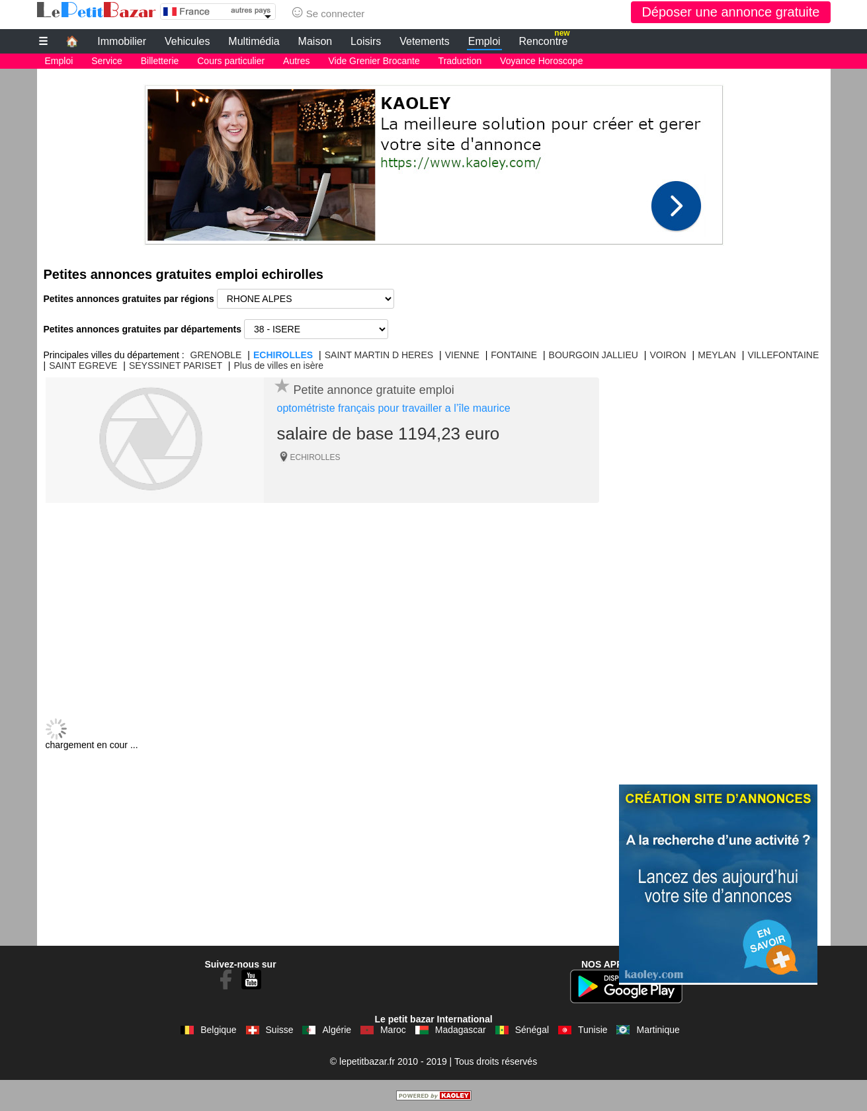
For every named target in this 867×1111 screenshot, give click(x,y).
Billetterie (160, 61)
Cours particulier (231, 61)
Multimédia (253, 41)
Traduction (460, 61)
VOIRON (668, 355)
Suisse (280, 1029)
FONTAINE (514, 355)
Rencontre (544, 39)
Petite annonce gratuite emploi (374, 390)
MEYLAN (717, 355)
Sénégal (532, 1029)
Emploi (484, 41)
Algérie (336, 1029)
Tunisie (593, 1029)
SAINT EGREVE (83, 365)
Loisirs (366, 41)
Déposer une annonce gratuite (730, 12)
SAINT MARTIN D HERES (379, 355)
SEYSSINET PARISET (175, 365)
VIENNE (462, 355)
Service (106, 61)
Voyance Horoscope (541, 61)
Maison (315, 41)
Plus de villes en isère (278, 365)
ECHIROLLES (283, 355)
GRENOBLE (216, 355)
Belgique (218, 1029)
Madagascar (460, 1029)
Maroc (393, 1029)
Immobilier (121, 41)
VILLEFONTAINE (783, 355)
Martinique (657, 1029)
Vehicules (187, 41)
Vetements (424, 41)
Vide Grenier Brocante (373, 61)
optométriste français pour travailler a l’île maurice (394, 408)
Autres (296, 61)
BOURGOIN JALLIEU (593, 355)
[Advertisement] (434, 161)
